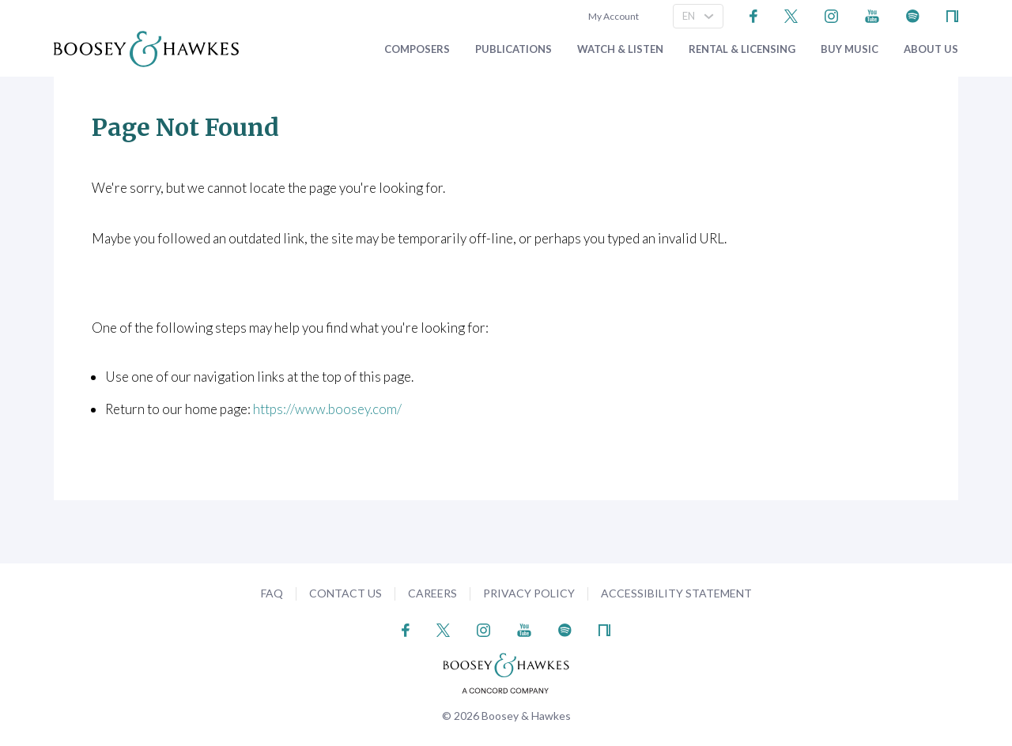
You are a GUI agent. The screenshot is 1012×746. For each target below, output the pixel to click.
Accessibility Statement (676, 593)
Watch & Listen (620, 49)
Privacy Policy (529, 593)
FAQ (272, 593)
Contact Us (345, 593)
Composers (417, 49)
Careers (432, 593)
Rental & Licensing (742, 49)
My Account (612, 16)
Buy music (849, 49)
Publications (513, 49)
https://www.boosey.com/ (327, 409)
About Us (931, 49)
